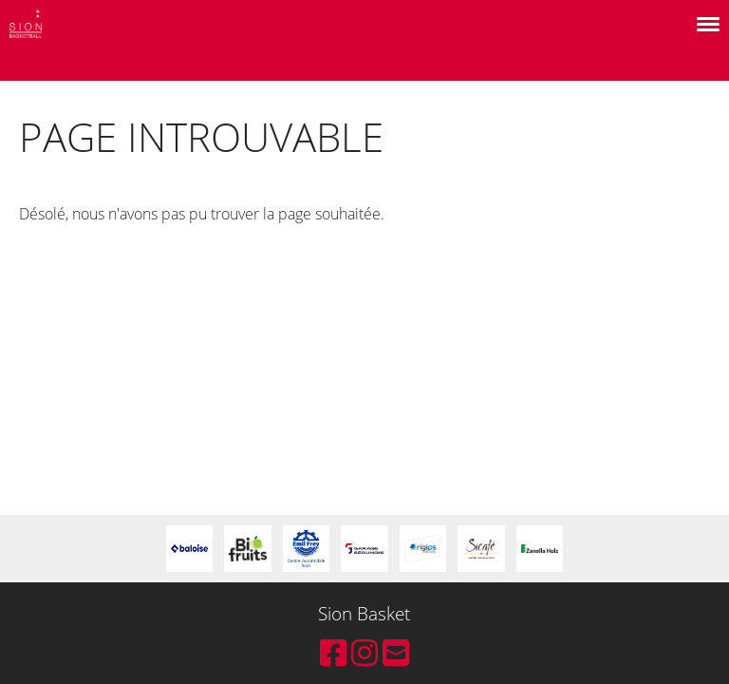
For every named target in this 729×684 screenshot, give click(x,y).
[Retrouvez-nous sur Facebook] (333, 652)
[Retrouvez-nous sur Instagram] (364, 652)
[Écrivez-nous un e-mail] (396, 652)
